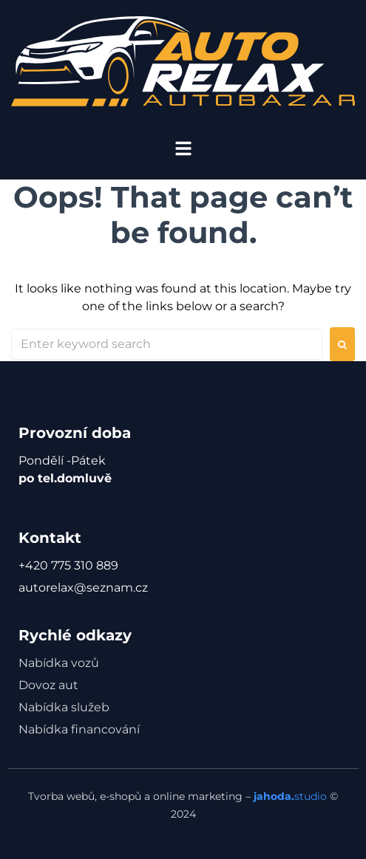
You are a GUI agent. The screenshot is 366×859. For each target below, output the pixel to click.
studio (289, 796)
